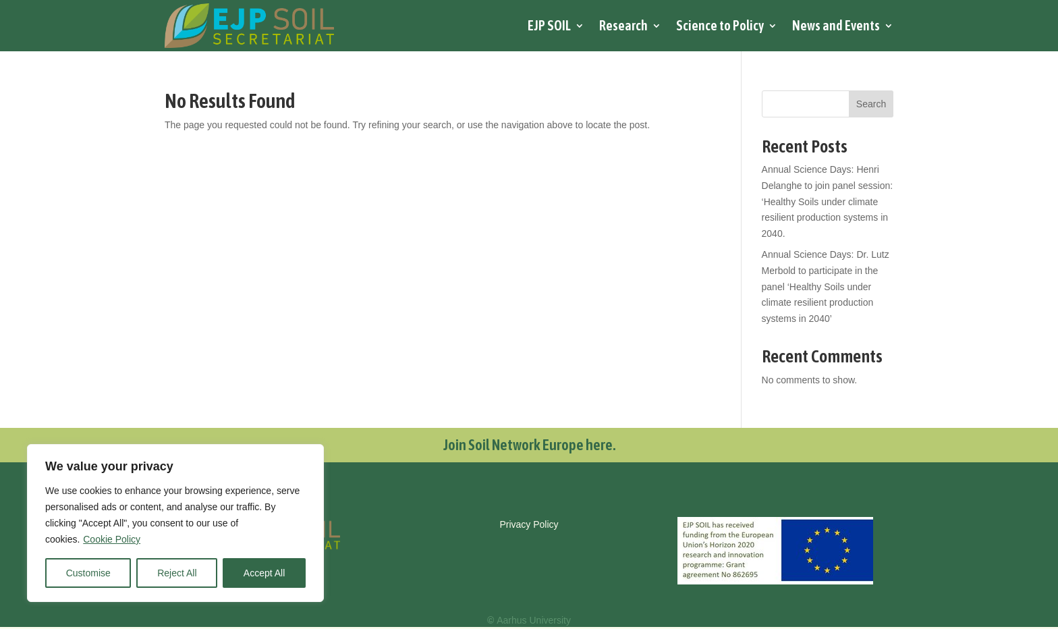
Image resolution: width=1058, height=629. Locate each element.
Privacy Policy (528, 524)
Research (623, 25)
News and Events (836, 25)
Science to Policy (720, 25)
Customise (88, 573)
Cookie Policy (111, 539)
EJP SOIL (549, 25)
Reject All (176, 573)
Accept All (264, 573)
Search (871, 104)
